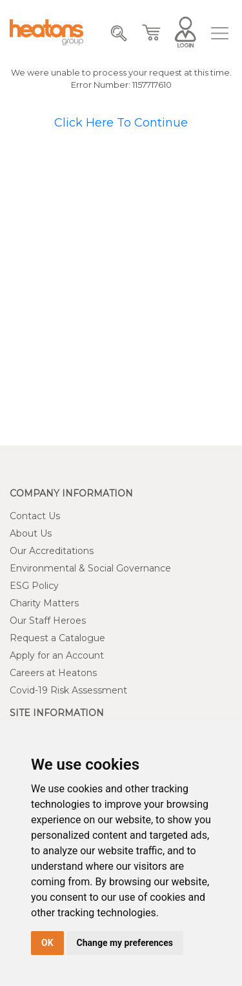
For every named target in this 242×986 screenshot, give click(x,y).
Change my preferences (125, 943)
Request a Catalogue (57, 638)
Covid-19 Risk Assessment (68, 690)
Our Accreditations (52, 551)
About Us (31, 533)
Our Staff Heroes (48, 620)
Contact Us (35, 516)
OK (47, 943)
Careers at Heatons (53, 673)
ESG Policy (34, 585)
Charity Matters (44, 603)
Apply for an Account (57, 655)
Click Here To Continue (121, 123)
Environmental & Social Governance (90, 568)
